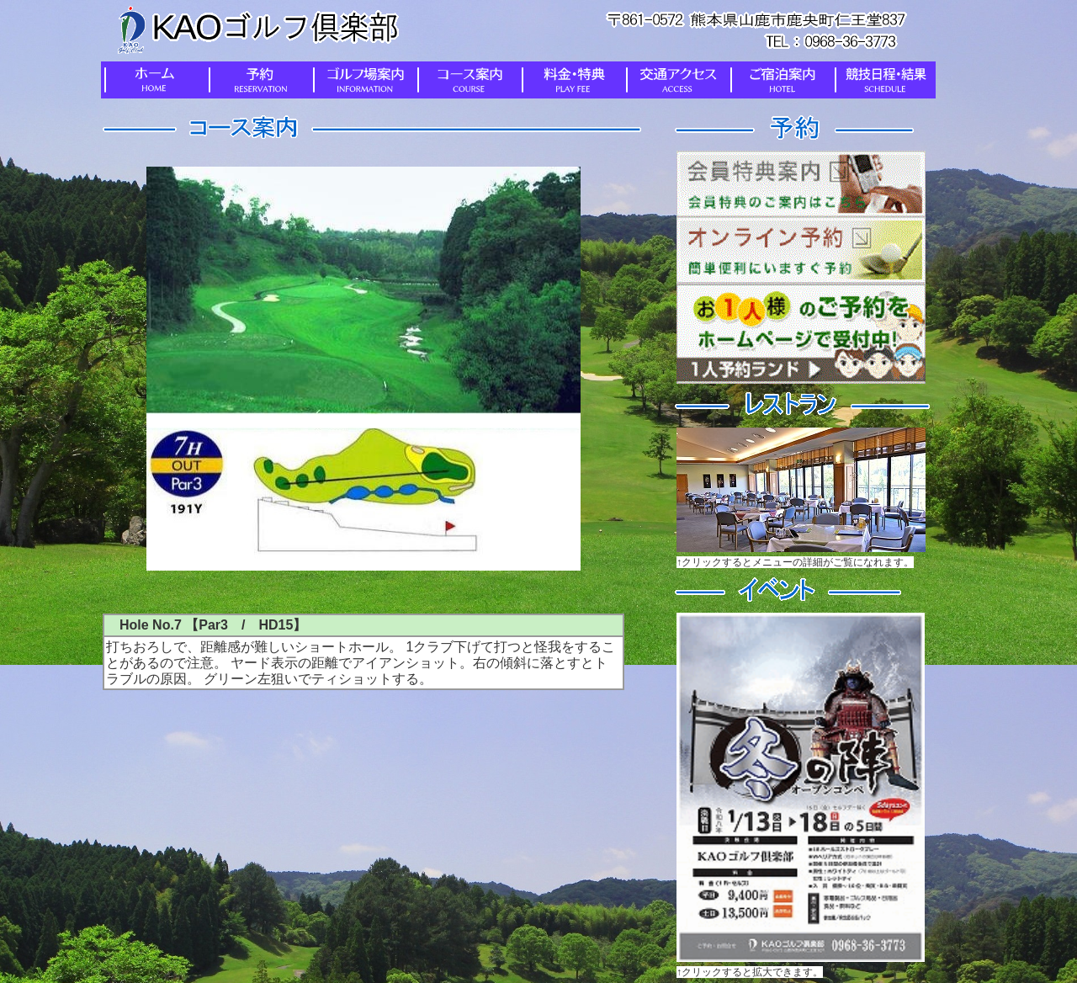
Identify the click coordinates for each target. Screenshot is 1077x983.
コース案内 (466, 79)
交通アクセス (675, 79)
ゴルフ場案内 (362, 79)
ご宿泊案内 (779, 79)
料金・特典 (570, 79)
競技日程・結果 (883, 79)
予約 (257, 79)
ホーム (153, 79)
